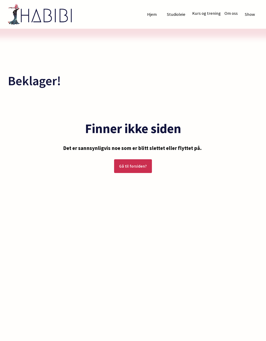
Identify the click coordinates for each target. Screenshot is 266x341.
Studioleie (176, 14)
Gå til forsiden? (133, 166)
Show (250, 14)
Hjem (152, 14)
